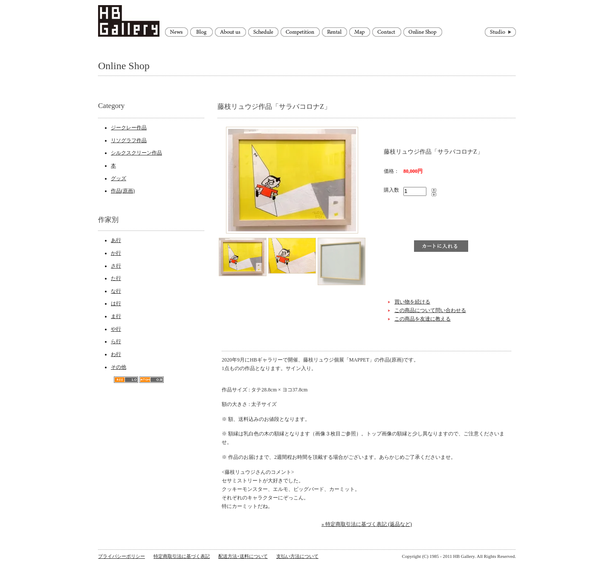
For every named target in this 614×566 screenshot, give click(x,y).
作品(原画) (123, 191)
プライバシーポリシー (121, 556)
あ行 (116, 240)
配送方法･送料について (243, 556)
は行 (116, 303)
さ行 (116, 266)
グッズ (118, 178)
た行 (116, 278)
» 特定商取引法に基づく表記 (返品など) (366, 524)
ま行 (116, 316)
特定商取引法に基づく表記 (182, 556)
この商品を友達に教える (422, 319)
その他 (118, 367)
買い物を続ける (412, 302)
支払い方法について (297, 556)
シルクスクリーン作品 (136, 153)
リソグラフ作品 (129, 140)
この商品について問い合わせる (430, 310)
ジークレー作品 (129, 128)
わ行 (116, 354)
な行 (116, 291)
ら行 (116, 341)
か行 (116, 253)
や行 (116, 329)
